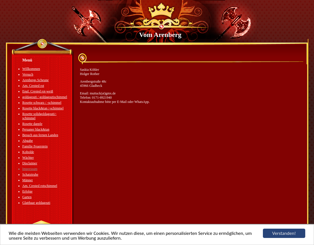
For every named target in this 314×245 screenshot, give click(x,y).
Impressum (29, 169)
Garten (27, 197)
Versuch (27, 74)
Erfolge (27, 191)
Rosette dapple (32, 124)
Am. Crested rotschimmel (39, 186)
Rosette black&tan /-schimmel (43, 108)
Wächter (28, 158)
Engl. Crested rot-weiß (37, 91)
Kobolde (28, 152)
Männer (27, 180)
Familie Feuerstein (35, 146)
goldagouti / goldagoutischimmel (44, 97)
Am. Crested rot (33, 86)
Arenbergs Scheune (35, 80)
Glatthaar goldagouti (36, 203)
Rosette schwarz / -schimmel (41, 103)
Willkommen (31, 69)
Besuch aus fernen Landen (40, 135)
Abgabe (27, 141)
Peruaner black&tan (35, 129)
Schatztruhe (30, 174)
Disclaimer (29, 163)
